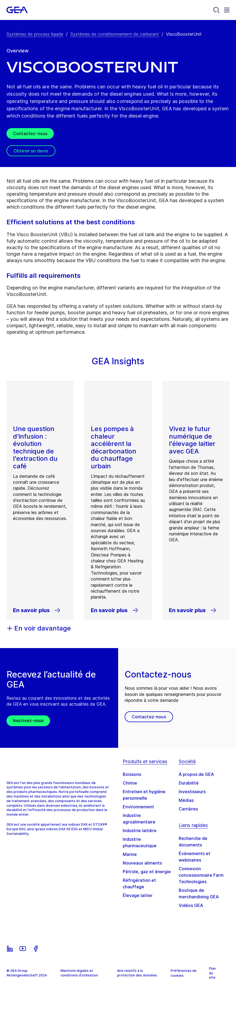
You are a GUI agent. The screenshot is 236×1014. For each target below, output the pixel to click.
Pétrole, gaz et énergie (147, 871)
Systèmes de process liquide (34, 34)
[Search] (216, 10)
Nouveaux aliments (142, 863)
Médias (186, 800)
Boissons (132, 774)
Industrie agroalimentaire (139, 819)
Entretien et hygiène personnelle (144, 795)
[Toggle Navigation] (227, 10)
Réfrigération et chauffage (139, 883)
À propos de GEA (196, 774)
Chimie (130, 783)
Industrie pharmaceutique (140, 842)
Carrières (188, 809)
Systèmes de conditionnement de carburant (114, 34)
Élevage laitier (137, 895)
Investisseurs (192, 791)
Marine (130, 854)
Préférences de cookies (184, 973)
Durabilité (189, 783)
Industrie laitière (140, 830)
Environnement (138, 806)
